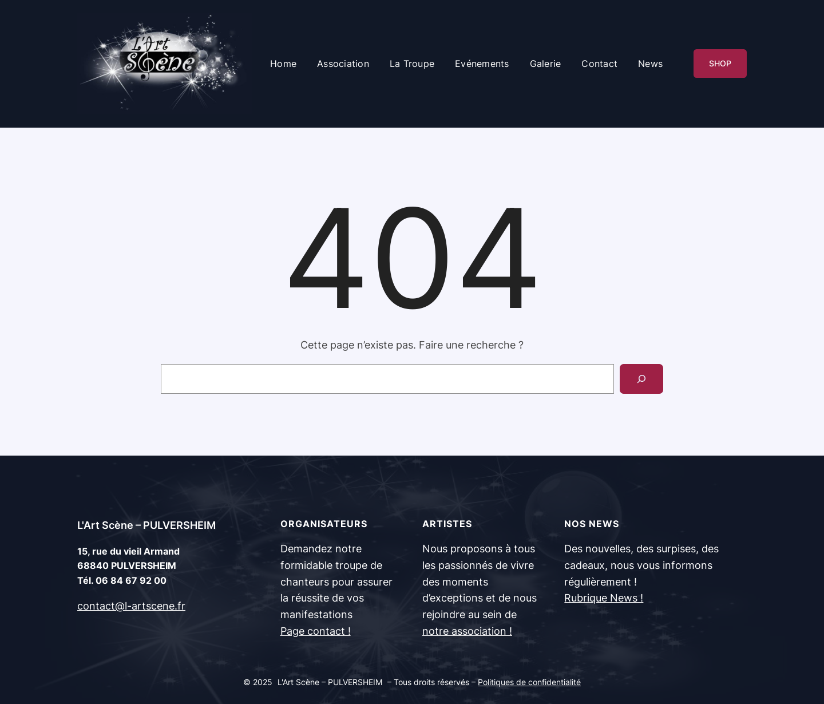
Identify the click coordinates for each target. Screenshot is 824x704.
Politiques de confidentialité (529, 682)
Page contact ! (315, 631)
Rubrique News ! (603, 598)
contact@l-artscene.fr (131, 606)
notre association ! (467, 631)
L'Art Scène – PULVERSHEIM (146, 525)
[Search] (641, 379)
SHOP (720, 63)
